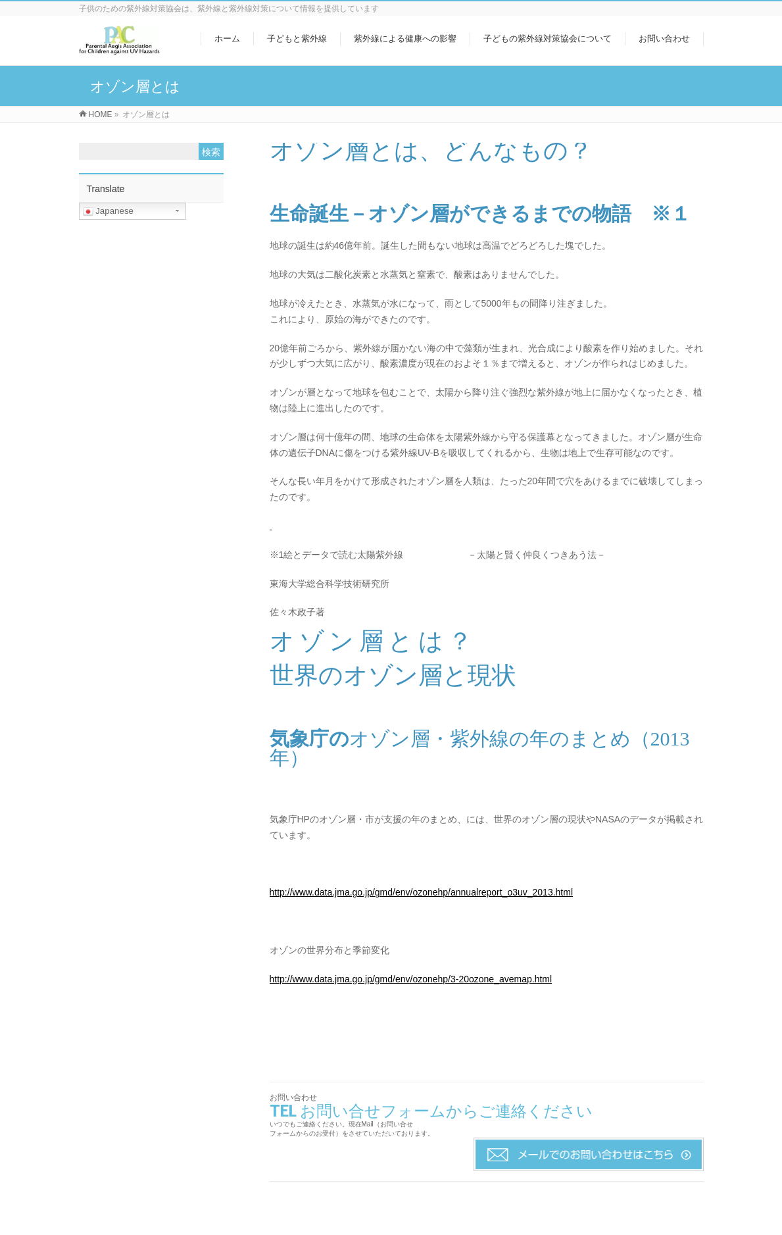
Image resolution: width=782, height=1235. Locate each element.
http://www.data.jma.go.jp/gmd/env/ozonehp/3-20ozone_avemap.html (411, 979)
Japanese (108, 211)
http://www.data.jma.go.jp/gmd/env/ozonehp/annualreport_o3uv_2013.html (422, 892)
